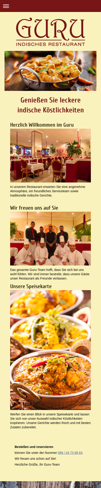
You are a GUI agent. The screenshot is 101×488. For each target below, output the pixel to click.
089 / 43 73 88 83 (70, 453)
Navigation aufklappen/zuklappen (50, 6)
